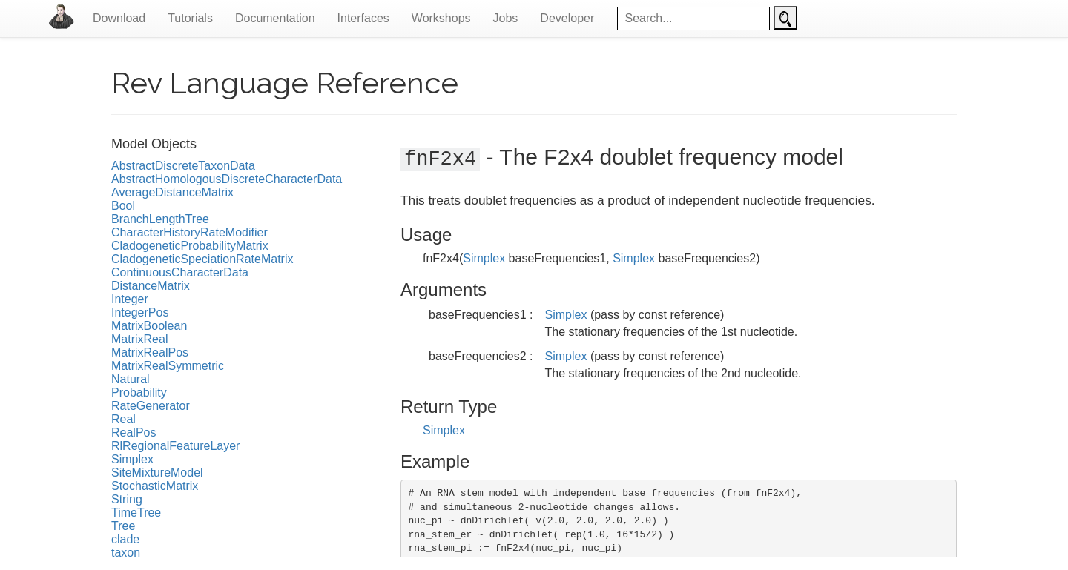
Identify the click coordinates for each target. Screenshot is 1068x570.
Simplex (132, 459)
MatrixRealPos (149, 352)
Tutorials (190, 18)
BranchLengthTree (160, 219)
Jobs (505, 18)
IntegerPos (139, 312)
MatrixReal (139, 339)
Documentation (275, 18)
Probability (139, 392)
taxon (125, 552)
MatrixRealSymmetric (167, 365)
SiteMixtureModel (157, 472)
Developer (567, 18)
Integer (129, 299)
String (126, 499)
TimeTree (136, 512)
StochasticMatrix (154, 486)
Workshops (441, 18)
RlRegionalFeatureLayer (175, 446)
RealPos (133, 432)
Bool (123, 205)
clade (125, 539)
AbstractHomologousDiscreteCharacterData (226, 179)
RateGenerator (150, 406)
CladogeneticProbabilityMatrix (189, 245)
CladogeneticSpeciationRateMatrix (202, 259)
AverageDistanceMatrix (172, 192)
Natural (130, 379)
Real (123, 419)
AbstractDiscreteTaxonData (183, 165)
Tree (123, 526)
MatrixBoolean (149, 325)
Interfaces (363, 18)
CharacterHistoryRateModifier (189, 232)
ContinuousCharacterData (179, 272)
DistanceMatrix (150, 285)
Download (119, 18)
